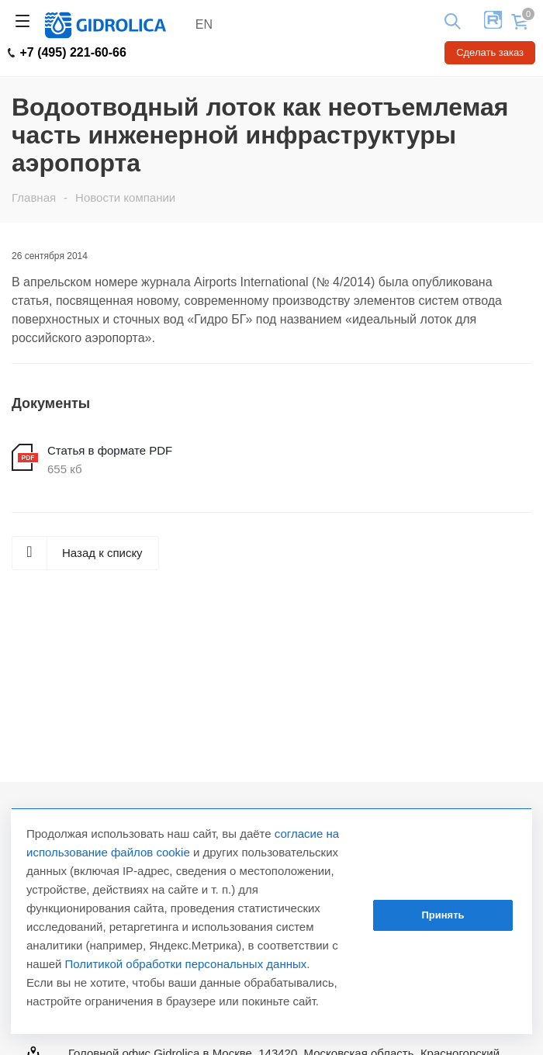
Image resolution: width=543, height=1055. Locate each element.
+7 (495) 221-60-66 (67, 53)
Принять (442, 915)
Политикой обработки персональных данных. (187, 963)
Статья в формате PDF (109, 450)
